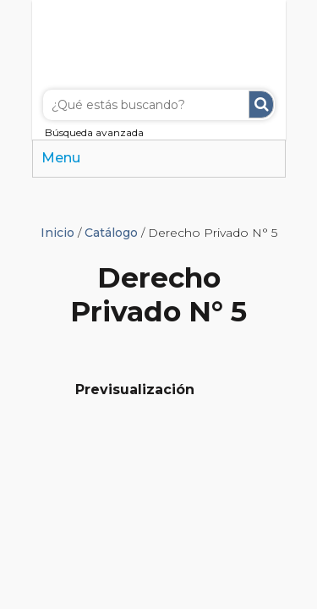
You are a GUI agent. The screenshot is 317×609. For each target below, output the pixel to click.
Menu (60, 158)
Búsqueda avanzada (94, 132)
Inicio (57, 232)
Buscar (261, 104)
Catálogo (111, 232)
